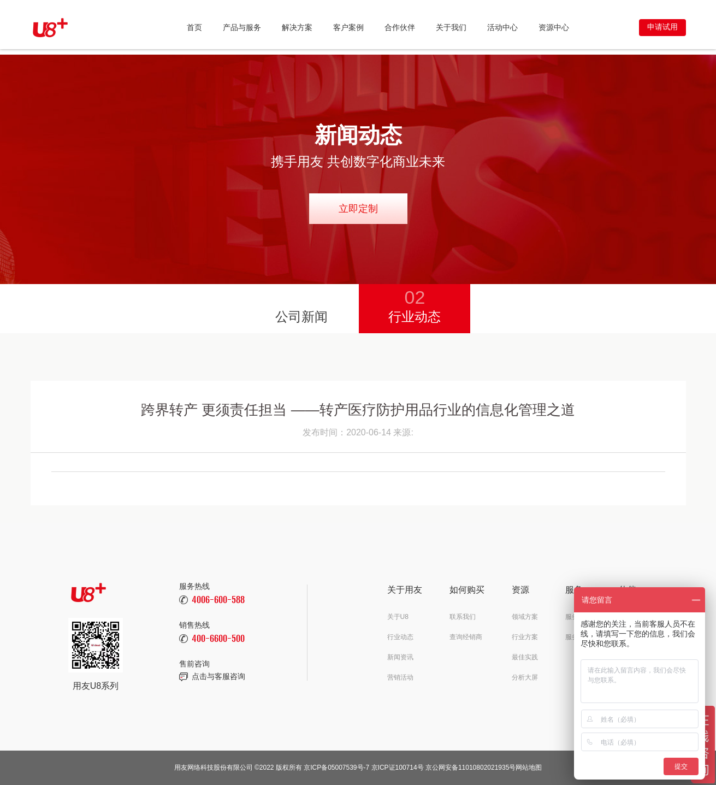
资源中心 (554, 27)
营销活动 (400, 677)
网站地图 (529, 767)
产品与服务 (242, 27)
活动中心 (502, 27)
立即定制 (358, 208)
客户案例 (348, 27)
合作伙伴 (399, 27)
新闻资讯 (400, 657)
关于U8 (398, 617)
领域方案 (525, 617)
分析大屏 (525, 677)
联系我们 (462, 617)
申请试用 (662, 26)
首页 (194, 27)
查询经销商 (465, 637)
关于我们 (451, 27)
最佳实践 (525, 657)
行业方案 (525, 637)
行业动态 (414, 304)
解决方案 (297, 27)
